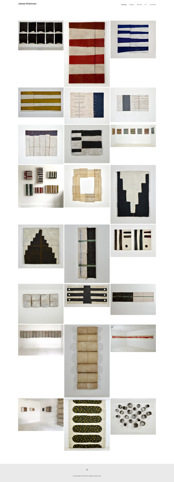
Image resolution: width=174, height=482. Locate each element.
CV (146, 4)
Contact (153, 4)
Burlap (124, 4)
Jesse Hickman (27, 3)
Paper (131, 4)
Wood (139, 4)
